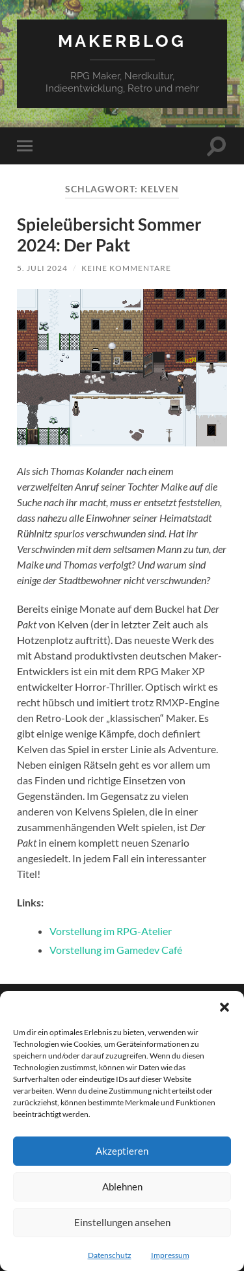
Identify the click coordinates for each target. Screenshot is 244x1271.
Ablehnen (122, 1186)
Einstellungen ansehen (122, 1222)
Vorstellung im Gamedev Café (115, 950)
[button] (224, 1007)
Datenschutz (109, 1255)
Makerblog (122, 41)
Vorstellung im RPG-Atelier (110, 931)
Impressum (170, 1255)
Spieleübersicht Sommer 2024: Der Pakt (109, 234)
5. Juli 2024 (42, 268)
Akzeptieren (122, 1151)
